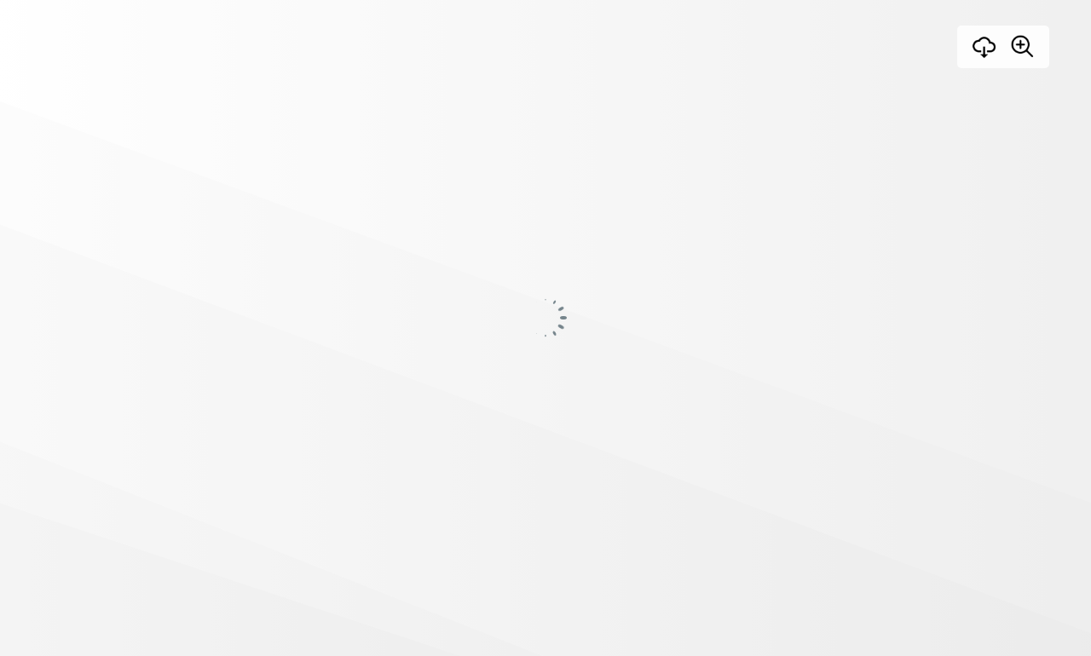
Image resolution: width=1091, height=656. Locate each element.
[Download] (984, 46)
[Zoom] (1022, 46)
